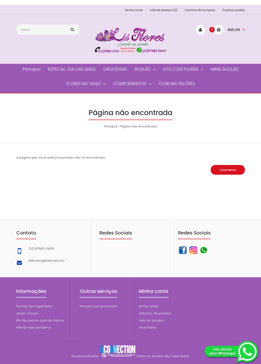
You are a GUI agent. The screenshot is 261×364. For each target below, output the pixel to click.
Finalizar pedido (233, 10)
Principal (110, 126)
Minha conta (134, 10)
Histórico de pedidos (155, 313)
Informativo (147, 327)
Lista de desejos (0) (163, 10)
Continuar (228, 170)
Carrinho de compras (200, 10)
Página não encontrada (138, 126)
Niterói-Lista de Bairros (33, 327)
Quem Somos (27, 313)
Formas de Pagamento (34, 306)
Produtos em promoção (99, 306)
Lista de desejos (151, 320)
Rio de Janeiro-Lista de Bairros (40, 320)
